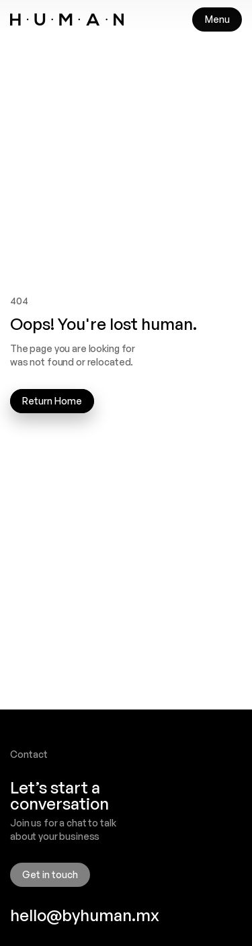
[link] (67, 19)
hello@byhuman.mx (84, 915)
